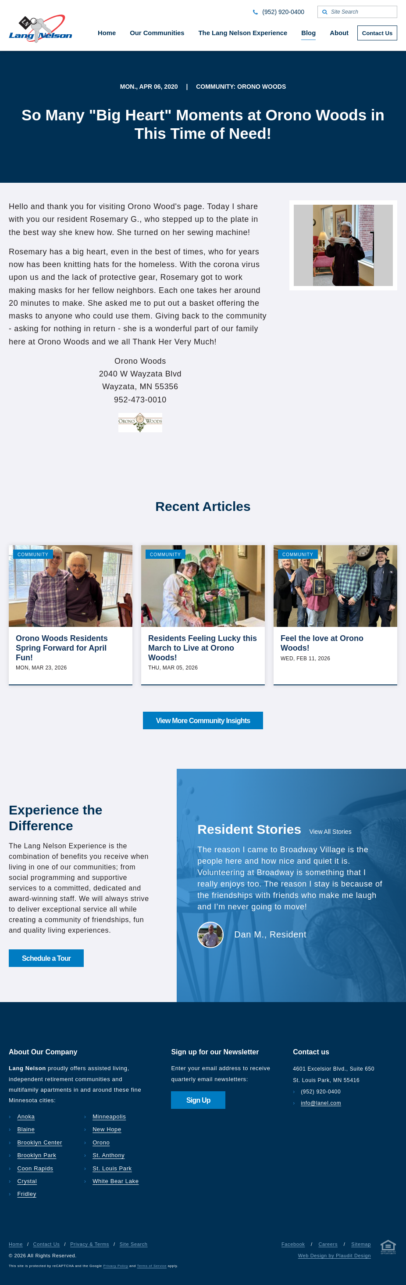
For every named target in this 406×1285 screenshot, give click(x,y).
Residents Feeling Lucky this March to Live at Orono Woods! (202, 648)
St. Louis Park (112, 1168)
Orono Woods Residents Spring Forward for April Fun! (62, 648)
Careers (328, 1244)
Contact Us (46, 1244)
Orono (101, 1142)
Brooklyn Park (36, 1155)
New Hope (107, 1129)
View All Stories (330, 831)
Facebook (293, 1244)
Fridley (26, 1194)
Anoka (26, 1116)
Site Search (134, 1244)
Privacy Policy (115, 1266)
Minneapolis (109, 1116)
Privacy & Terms (89, 1244)
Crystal (27, 1181)
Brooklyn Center (39, 1142)
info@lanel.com (321, 1103)
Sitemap (361, 1244)
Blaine (26, 1129)
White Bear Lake (116, 1181)
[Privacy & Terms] (388, 1249)
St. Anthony (109, 1155)
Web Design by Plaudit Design (334, 1255)
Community (33, 554)
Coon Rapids (35, 1168)
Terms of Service (152, 1266)
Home (16, 1244)
